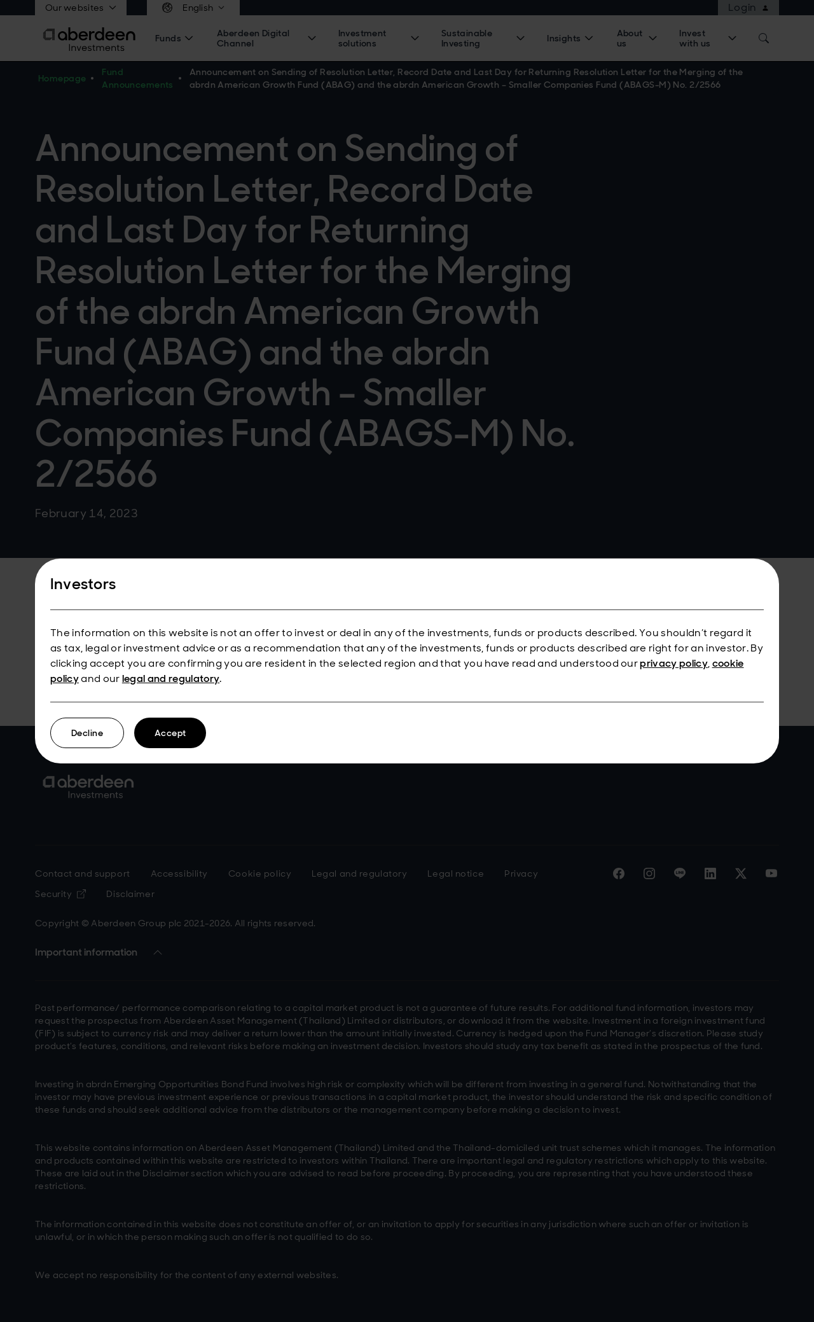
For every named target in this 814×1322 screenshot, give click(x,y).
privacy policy (673, 663)
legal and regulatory (170, 678)
